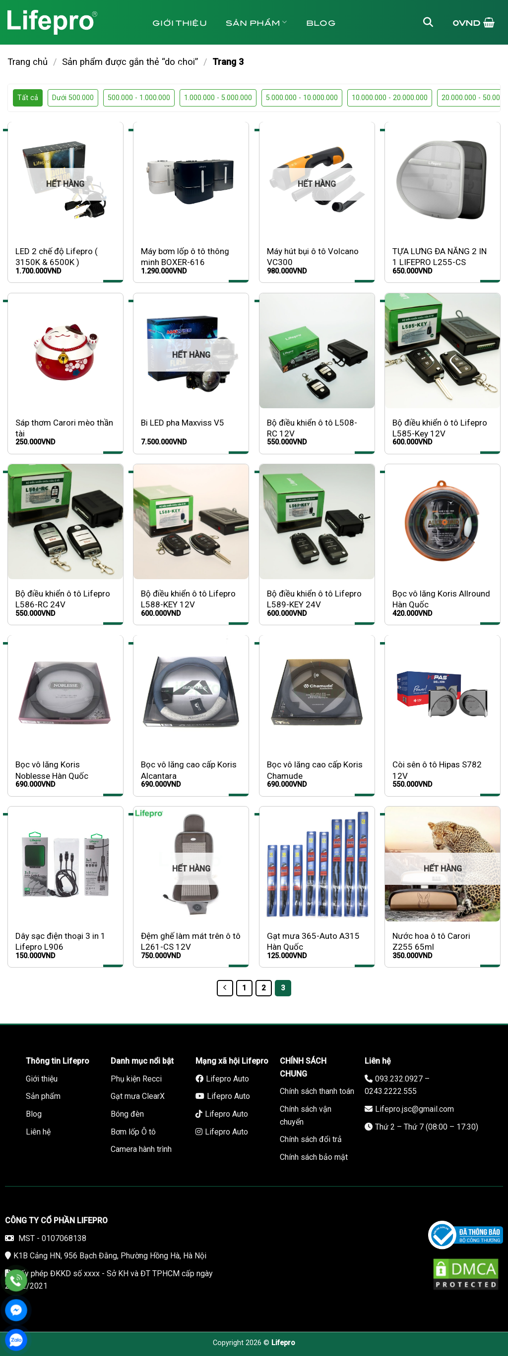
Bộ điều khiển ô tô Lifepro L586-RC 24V (62, 599)
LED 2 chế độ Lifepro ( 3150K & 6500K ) (56, 256)
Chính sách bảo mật (314, 1157)
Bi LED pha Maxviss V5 (182, 423)
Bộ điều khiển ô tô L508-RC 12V (312, 428)
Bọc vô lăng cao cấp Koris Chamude (315, 769)
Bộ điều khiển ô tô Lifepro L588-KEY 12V (188, 599)
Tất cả (27, 98)
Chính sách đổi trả (311, 1139)
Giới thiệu (179, 22)
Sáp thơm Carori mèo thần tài (64, 428)
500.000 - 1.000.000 (139, 98)
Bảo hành (329, 66)
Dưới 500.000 (73, 98)
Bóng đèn (127, 1114)
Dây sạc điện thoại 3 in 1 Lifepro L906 (60, 941)
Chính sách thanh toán (317, 1091)
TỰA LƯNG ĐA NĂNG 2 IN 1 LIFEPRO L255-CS (439, 256)
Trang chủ (27, 61)
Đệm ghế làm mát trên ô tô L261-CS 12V (191, 941)
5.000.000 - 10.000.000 (302, 98)
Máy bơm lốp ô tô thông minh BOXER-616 (185, 256)
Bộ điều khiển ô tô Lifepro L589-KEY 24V (314, 599)
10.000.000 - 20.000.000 (390, 98)
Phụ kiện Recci (136, 1079)
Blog (321, 22)
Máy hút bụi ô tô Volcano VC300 (313, 256)
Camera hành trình (141, 1149)
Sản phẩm (256, 22)
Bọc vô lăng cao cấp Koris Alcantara (189, 769)
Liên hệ (263, 66)
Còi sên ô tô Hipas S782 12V (437, 769)
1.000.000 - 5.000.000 (218, 98)
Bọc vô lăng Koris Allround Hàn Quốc (441, 599)
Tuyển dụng (190, 66)
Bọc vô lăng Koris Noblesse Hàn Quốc (51, 769)
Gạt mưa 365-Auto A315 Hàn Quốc (313, 941)
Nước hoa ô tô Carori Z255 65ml (431, 941)
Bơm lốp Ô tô (133, 1132)
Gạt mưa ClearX (138, 1096)
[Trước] (225, 988)
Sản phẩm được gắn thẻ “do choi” (130, 61)
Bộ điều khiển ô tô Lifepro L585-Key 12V (439, 428)
